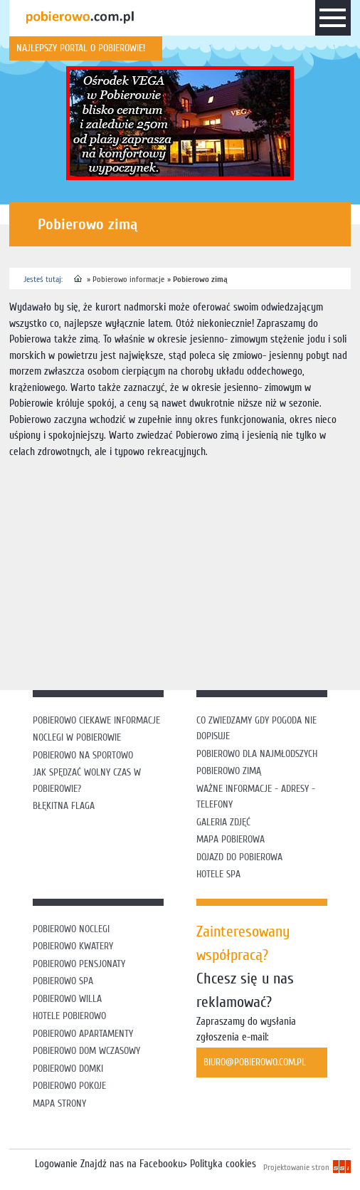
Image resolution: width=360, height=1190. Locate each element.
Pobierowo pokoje (69, 1086)
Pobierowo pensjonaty (79, 964)
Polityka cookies (223, 1164)
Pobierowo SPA (63, 981)
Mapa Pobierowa (230, 839)
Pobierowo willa (69, 999)
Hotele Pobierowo (69, 1016)
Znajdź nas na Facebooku (131, 1164)
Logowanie (56, 1164)
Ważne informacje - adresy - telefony (255, 797)
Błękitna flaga (64, 806)
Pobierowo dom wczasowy (86, 1051)
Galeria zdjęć (223, 822)
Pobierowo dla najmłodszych (256, 754)
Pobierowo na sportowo (83, 755)
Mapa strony (59, 1103)
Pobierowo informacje (128, 279)
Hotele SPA (218, 874)
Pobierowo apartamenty (83, 1034)
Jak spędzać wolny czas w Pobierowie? (87, 780)
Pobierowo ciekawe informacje (96, 720)
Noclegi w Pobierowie (77, 737)
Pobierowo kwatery (73, 946)
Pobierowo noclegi (71, 929)
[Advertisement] (184, 570)
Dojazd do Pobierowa (239, 857)
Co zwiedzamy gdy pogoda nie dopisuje (256, 728)
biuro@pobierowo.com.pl (254, 1062)
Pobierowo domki (68, 1069)
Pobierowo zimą (200, 279)
